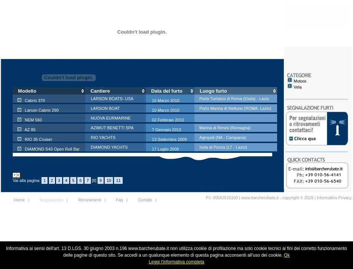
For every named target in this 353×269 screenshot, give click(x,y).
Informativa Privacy (334, 197)
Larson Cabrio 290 (41, 110)
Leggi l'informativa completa (176, 262)
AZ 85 (30, 129)
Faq (119, 200)
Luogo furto (213, 91)
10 (109, 180)
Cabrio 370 (34, 100)
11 (118, 180)
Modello (27, 91)
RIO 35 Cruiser (38, 139)
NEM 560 (33, 120)
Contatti (145, 200)
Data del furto (166, 91)
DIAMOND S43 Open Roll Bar (52, 149)
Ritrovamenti (89, 200)
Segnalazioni (51, 200)
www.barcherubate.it (260, 197)
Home (19, 200)
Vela (297, 87)
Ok (286, 255)
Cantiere (100, 91)
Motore (300, 81)
